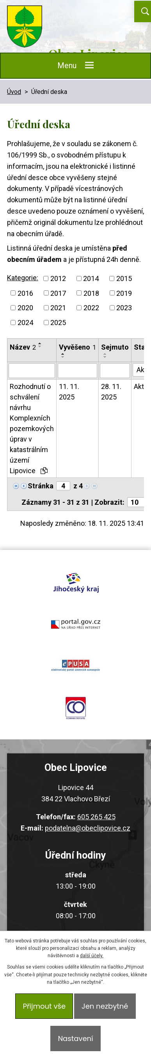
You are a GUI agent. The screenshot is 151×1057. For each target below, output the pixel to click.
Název (23, 347)
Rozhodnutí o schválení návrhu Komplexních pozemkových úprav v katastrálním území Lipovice (32, 428)
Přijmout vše (44, 1006)
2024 (25, 322)
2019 (124, 293)
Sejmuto (115, 347)
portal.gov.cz (75, 624)
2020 (25, 308)
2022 (91, 308)
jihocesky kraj (75, 581)
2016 (25, 293)
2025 (58, 322)
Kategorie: (22, 278)
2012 (58, 278)
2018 (91, 293)
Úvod (14, 91)
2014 (91, 278)
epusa (75, 666)
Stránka (40, 486)
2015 (124, 278)
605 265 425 (96, 817)
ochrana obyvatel (75, 708)
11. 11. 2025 (69, 391)
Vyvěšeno (77, 347)
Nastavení (75, 1038)
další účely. (91, 955)
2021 (58, 308)
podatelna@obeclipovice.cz (87, 828)
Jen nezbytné (105, 1006)
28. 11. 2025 (111, 391)
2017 (58, 293)
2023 (124, 308)
